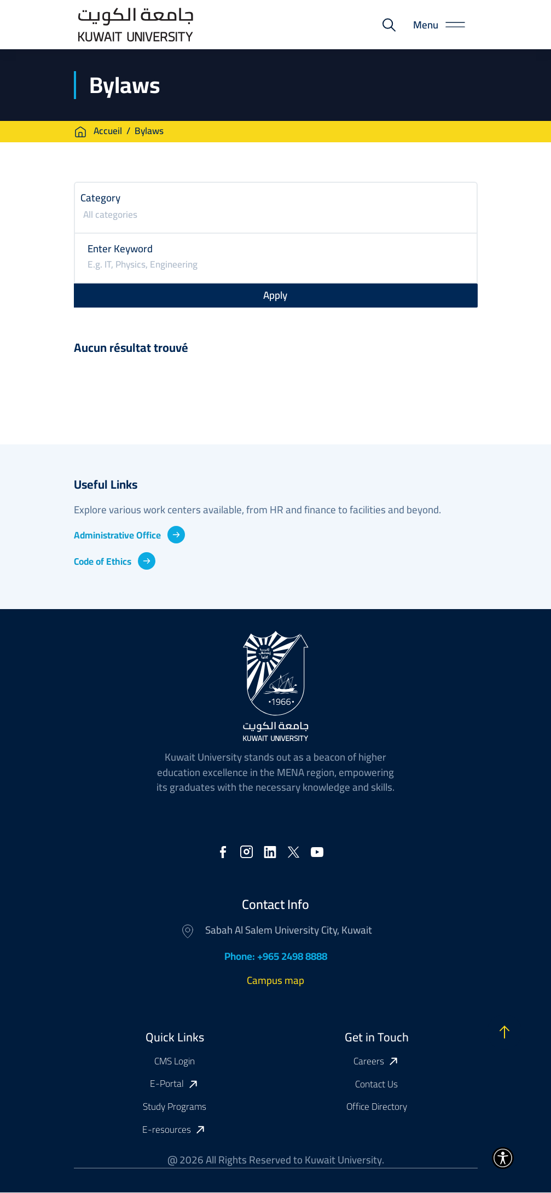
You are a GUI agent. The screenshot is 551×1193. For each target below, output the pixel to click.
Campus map (275, 980)
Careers (368, 1062)
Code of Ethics (105, 561)
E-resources (166, 1130)
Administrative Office (122, 534)
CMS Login (174, 1061)
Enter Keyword (120, 248)
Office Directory (376, 1106)
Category (100, 197)
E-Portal (167, 1084)
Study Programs (174, 1106)
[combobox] (275, 216)
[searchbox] (277, 216)
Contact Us (376, 1084)
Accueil (108, 131)
